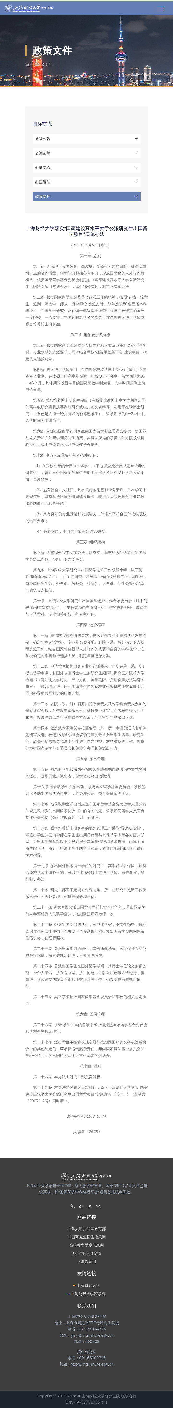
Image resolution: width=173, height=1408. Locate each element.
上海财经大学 (86, 1285)
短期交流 (86, 167)
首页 (29, 64)
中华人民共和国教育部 (86, 1229)
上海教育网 (86, 1261)
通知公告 (86, 138)
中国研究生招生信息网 (86, 1237)
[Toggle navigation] (161, 8)
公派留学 (86, 153)
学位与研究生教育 (86, 1253)
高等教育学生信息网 (86, 1245)
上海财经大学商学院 (86, 1294)
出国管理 (86, 182)
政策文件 (86, 196)
